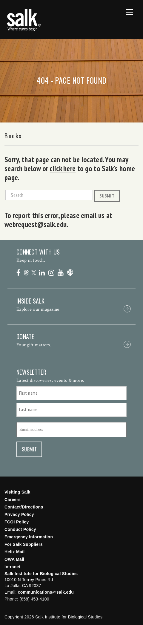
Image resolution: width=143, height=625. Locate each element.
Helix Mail (14, 551)
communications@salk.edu (46, 592)
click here (63, 168)
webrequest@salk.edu (35, 224)
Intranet (12, 566)
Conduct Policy (20, 529)
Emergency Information (28, 536)
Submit (106, 196)
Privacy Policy (19, 514)
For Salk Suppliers (23, 544)
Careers (12, 499)
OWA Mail (14, 559)
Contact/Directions (23, 507)
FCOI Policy (16, 522)
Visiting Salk (17, 492)
